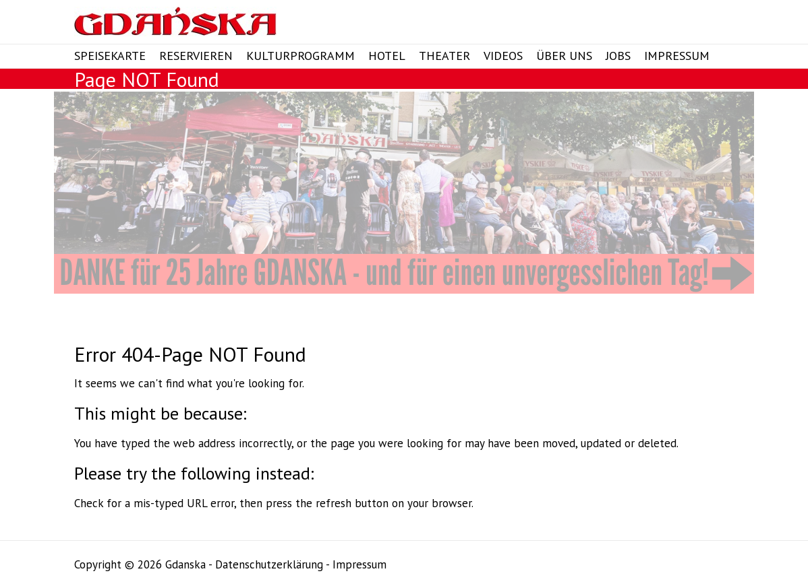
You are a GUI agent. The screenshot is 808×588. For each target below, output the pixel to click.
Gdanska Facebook (632, 23)
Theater (444, 55)
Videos (503, 55)
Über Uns (564, 55)
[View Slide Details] (404, 193)
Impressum (677, 55)
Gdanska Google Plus (676, 23)
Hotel (386, 55)
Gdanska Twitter (654, 23)
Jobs (618, 55)
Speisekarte (110, 55)
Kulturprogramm (300, 55)
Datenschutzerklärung (269, 564)
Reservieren (196, 55)
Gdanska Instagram (699, 23)
